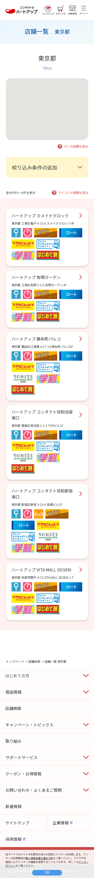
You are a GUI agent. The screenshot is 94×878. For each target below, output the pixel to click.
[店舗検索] (72, 10)
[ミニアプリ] (48, 10)
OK (47, 872)
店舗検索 (34, 661)
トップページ (15, 661)
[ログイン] (60, 10)
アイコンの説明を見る (73, 192)
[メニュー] (83, 10)
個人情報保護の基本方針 (39, 858)
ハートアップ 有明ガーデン (36, 277)
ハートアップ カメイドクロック (40, 216)
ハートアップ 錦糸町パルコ (36, 339)
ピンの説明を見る (76, 146)
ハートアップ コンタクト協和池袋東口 (42, 415)
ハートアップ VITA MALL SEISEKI (41, 570)
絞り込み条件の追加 (34, 167)
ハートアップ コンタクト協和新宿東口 (42, 494)
